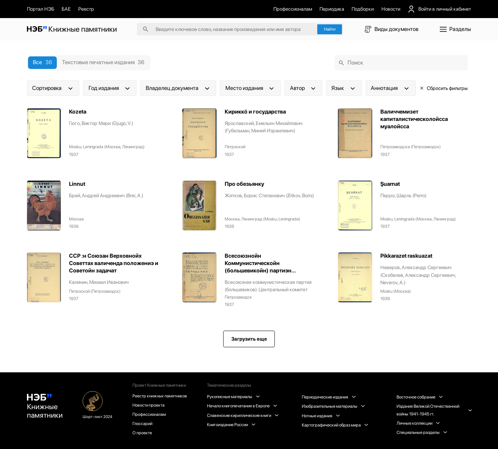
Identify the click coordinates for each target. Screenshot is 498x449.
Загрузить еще (249, 339)
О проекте (142, 433)
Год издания (110, 88)
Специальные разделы (422, 432)
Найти (329, 29)
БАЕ (66, 9)
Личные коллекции (418, 423)
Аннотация (390, 88)
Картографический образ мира (335, 425)
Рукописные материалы (234, 396)
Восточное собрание (420, 397)
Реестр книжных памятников (160, 395)
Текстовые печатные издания (103, 62)
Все (42, 62)
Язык (343, 88)
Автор (303, 88)
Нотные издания (321, 415)
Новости (390, 9)
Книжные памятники (45, 407)
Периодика (331, 9)
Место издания (250, 88)
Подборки (363, 9)
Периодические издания (329, 397)
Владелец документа (178, 88)
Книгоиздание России (232, 424)
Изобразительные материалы (333, 406)
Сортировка (53, 88)
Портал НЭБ (40, 9)
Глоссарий (143, 424)
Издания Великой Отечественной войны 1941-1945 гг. (434, 410)
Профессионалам (292, 9)
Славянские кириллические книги (243, 415)
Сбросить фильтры (443, 88)
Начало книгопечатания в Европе (243, 405)
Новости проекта (149, 405)
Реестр (86, 9)
